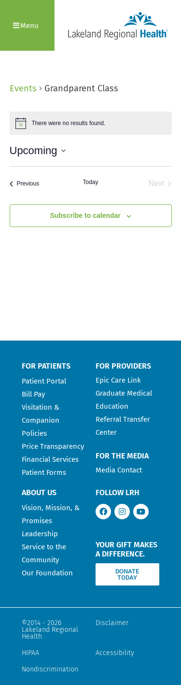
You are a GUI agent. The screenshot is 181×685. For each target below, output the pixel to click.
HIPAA (30, 653)
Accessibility (115, 653)
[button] (27, 25)
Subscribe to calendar (85, 215)
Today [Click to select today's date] (90, 182)
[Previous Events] (25, 183)
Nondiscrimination (50, 669)
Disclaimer (112, 623)
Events (23, 88)
